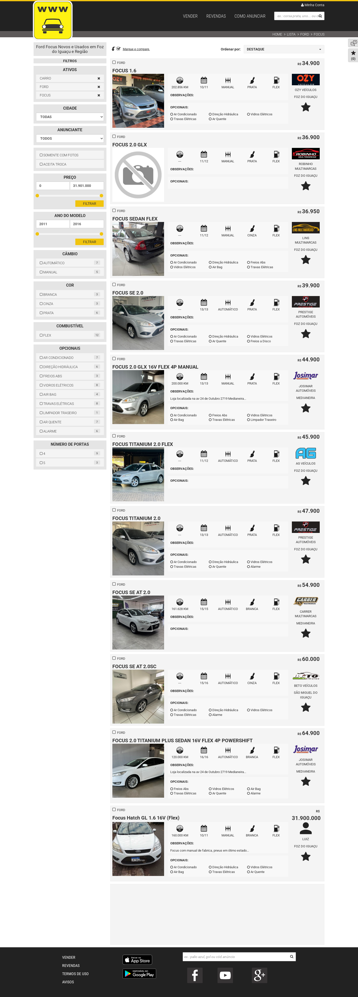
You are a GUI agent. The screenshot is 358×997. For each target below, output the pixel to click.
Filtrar (89, 204)
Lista (291, 34)
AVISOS (68, 982)
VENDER (190, 16)
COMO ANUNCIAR (250, 16)
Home (277, 34)
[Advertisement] (217, 914)
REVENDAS (216, 16)
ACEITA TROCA (53, 164)
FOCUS (319, 34)
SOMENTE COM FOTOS (59, 155)
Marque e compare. (136, 49)
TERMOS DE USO (75, 973)
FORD (304, 34)
